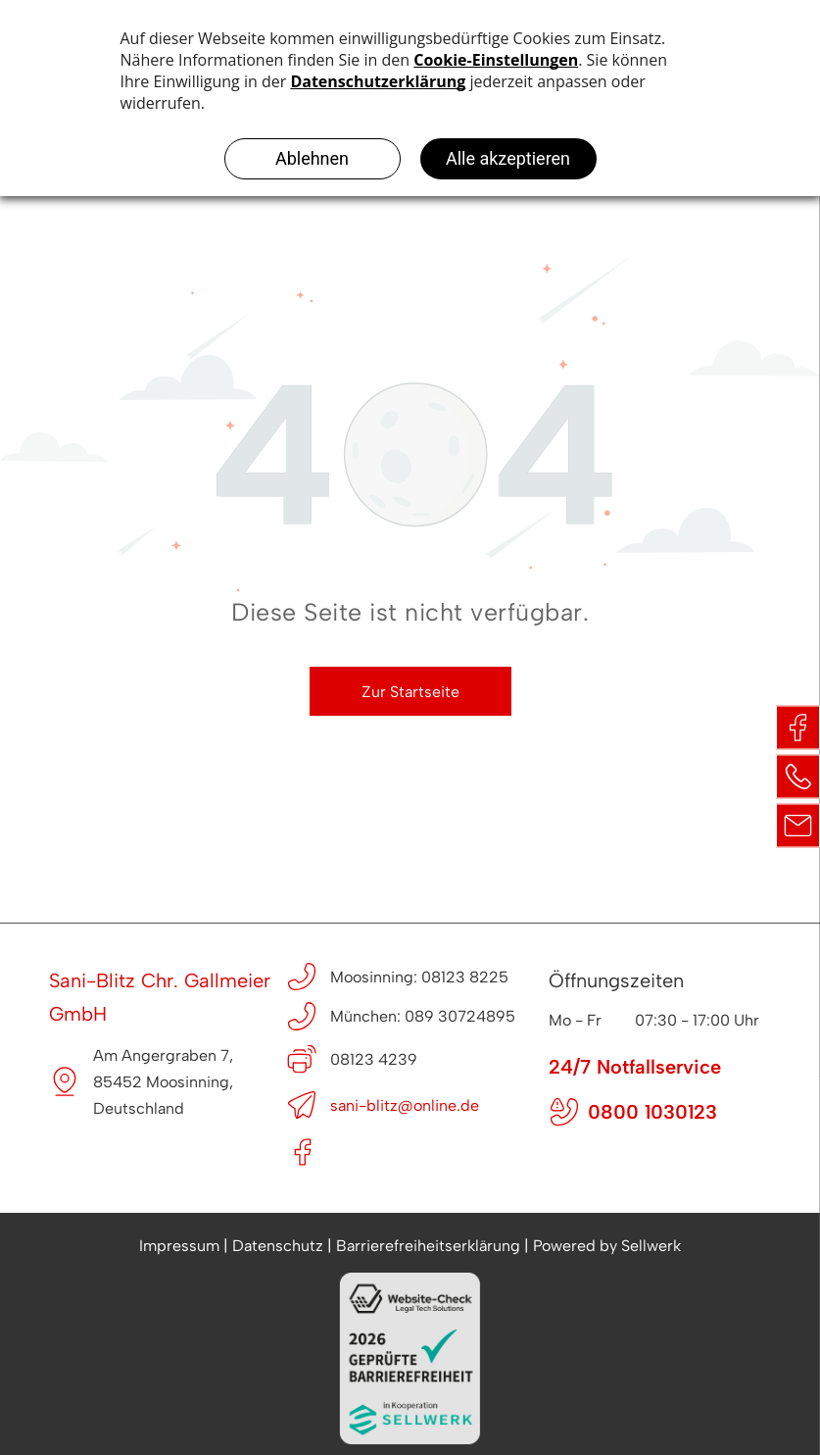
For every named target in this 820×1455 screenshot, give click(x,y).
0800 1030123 (652, 1112)
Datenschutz (277, 1245)
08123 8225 (464, 977)
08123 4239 (373, 1059)
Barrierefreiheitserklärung (428, 1245)
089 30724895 (460, 1016)
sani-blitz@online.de (404, 1105)
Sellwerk (651, 1245)
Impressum (179, 1245)
